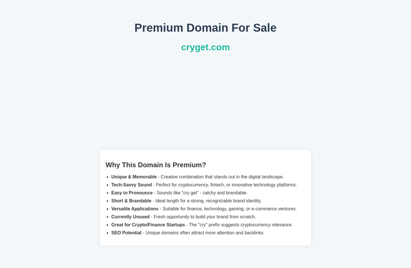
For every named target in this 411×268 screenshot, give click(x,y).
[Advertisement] (205, 101)
